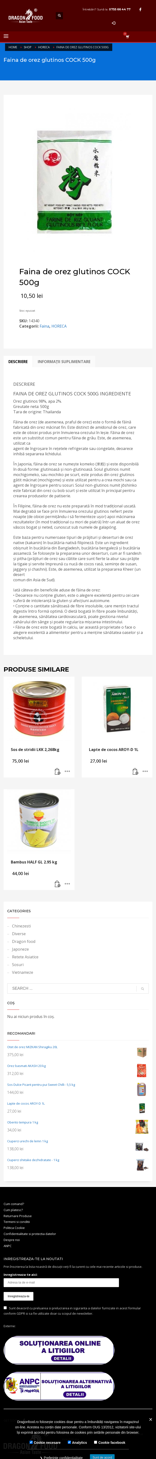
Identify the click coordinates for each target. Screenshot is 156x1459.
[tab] (18, 361)
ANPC (8, 1246)
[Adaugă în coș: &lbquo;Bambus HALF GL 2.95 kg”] (57, 884)
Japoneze (20, 949)
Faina (44, 326)
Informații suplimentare (64, 361)
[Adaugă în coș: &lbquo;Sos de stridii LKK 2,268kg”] (57, 771)
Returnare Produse (18, 1216)
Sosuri (18, 964)
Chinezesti (21, 926)
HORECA (59, 326)
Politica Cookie (14, 1228)
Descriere (18, 361)
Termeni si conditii (17, 1222)
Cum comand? (14, 1204)
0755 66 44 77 (120, 9)
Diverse (19, 933)
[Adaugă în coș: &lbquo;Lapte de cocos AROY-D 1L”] (135, 771)
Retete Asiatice (25, 957)
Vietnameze (22, 972)
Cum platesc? (13, 1210)
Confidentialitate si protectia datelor (30, 1234)
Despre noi (12, 1240)
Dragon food (23, 941)
